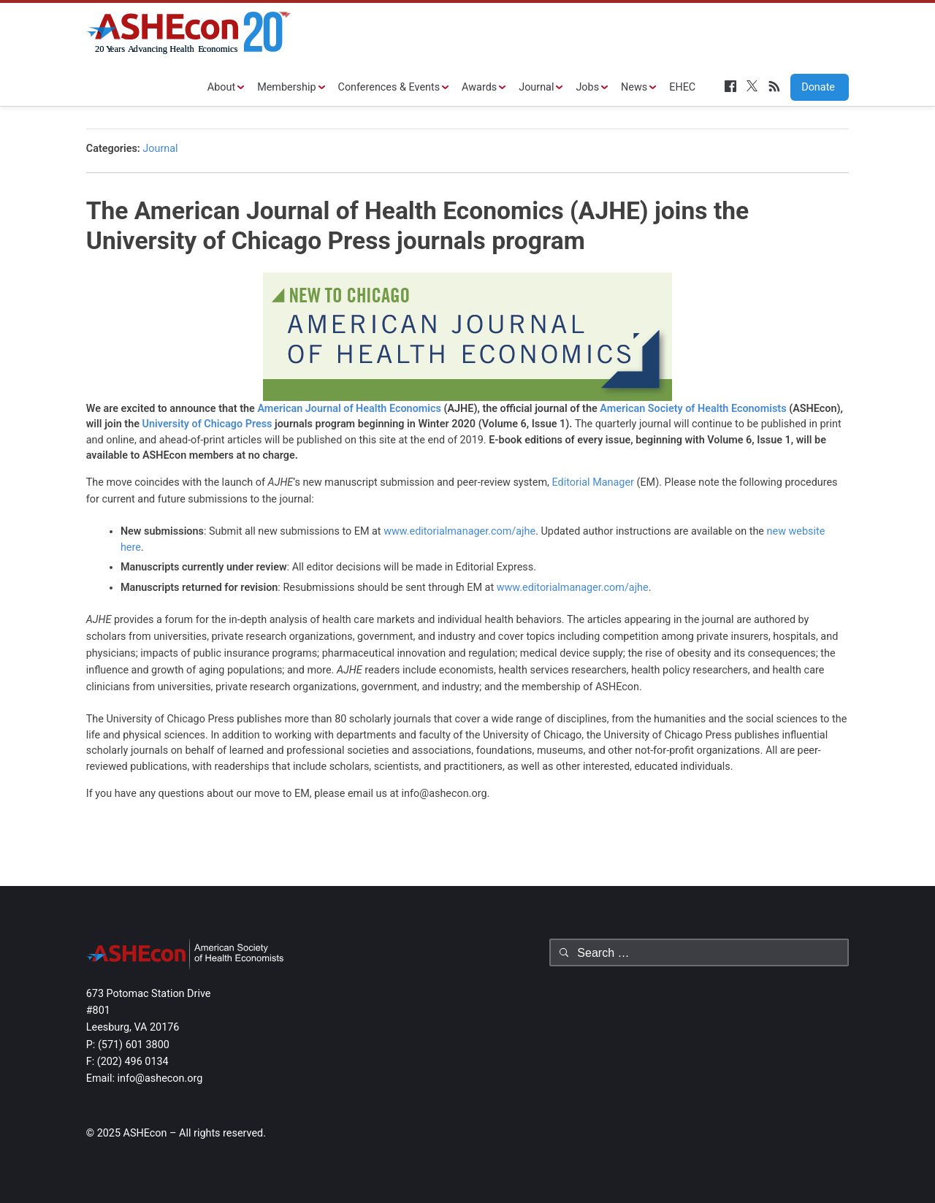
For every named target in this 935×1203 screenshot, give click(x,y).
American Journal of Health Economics (349, 408)
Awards (479, 87)
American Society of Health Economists (694, 408)
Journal (536, 87)
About (221, 87)
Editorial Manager (594, 482)
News (634, 87)
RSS (774, 86)
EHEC (682, 87)
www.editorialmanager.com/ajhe (459, 531)
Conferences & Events (389, 87)
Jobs (587, 87)
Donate (813, 87)
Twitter (752, 86)
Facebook (730, 86)
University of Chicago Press (207, 424)
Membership (286, 87)
